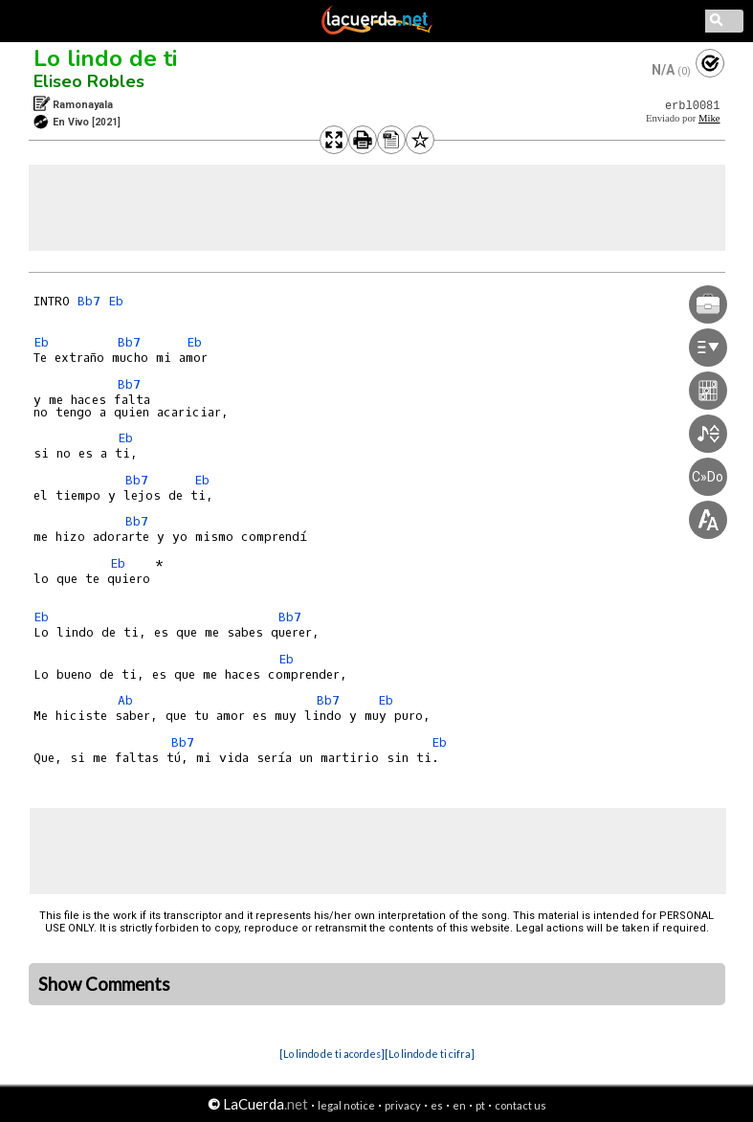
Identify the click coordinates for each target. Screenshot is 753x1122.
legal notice (346, 1105)
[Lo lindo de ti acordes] (332, 1053)
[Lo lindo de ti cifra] (430, 1053)
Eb (115, 301)
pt (480, 1105)
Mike (709, 118)
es (437, 1105)
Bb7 (89, 301)
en (459, 1105)
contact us (520, 1105)
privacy (403, 1105)
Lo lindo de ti (105, 58)
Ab (125, 700)
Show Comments (104, 984)
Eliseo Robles (88, 81)
